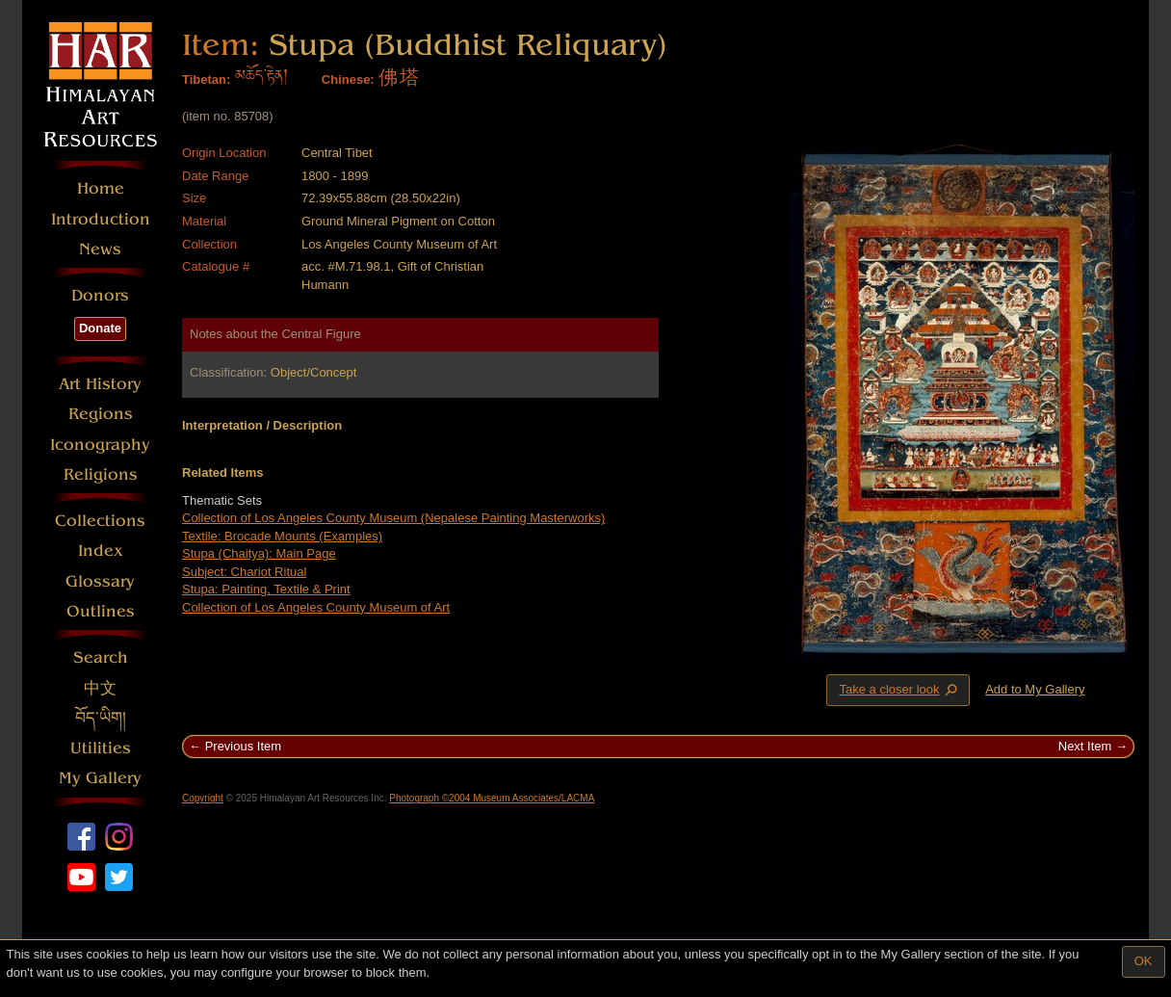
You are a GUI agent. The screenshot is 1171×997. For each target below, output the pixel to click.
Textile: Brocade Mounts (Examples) (282, 536)
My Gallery (100, 778)
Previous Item (243, 746)
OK (1143, 961)
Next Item (1085, 746)
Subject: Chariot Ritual (244, 571)
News (100, 249)
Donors (100, 295)
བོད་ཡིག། (100, 718)
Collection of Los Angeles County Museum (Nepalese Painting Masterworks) (393, 518)
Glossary (100, 581)
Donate (100, 328)
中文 (100, 688)
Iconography (100, 444)
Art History (100, 384)
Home (100, 188)
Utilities (100, 748)
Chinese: (348, 79)
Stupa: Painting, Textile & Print (266, 589)
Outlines (100, 611)
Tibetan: (206, 79)
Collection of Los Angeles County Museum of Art (316, 607)
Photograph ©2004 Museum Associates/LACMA (491, 798)
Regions (100, 414)
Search (100, 657)
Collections (100, 521)
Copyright (202, 798)
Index (100, 550)
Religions (101, 474)
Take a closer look (899, 689)
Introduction (100, 219)
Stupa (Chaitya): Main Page (259, 553)
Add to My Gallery (1034, 689)
